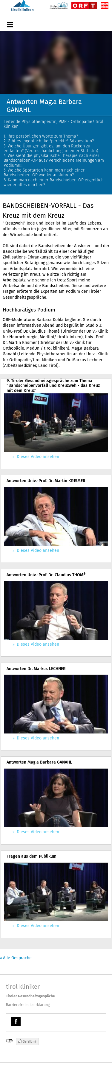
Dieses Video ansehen (37, 457)
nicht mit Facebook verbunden (9, 1041)
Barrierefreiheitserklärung (28, 1004)
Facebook (16, 1022)
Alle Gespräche (17, 958)
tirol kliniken (23, 986)
